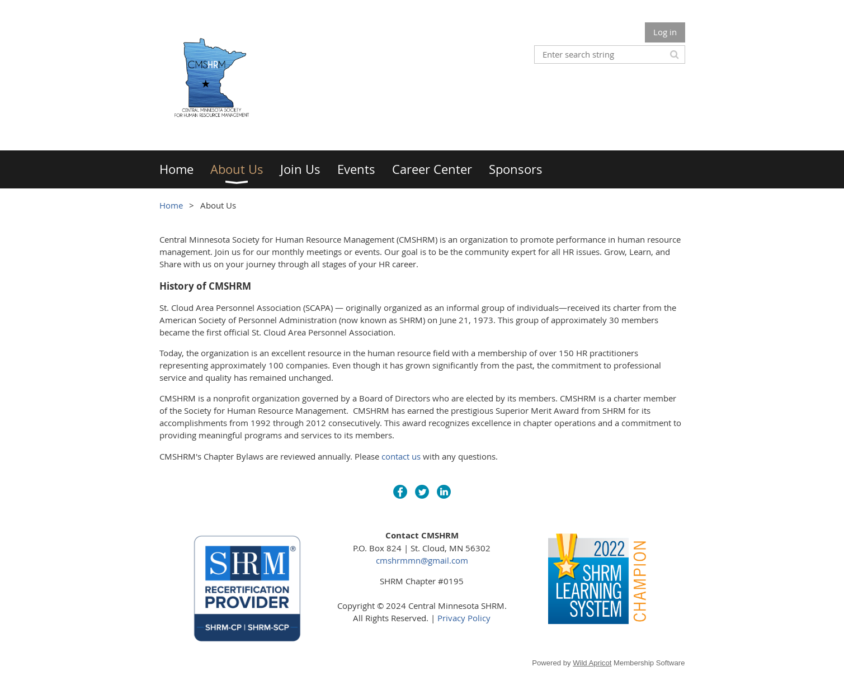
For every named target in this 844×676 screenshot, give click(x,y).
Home (171, 205)
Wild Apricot (592, 663)
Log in (665, 31)
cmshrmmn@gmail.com (422, 560)
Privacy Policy (464, 617)
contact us (401, 456)
